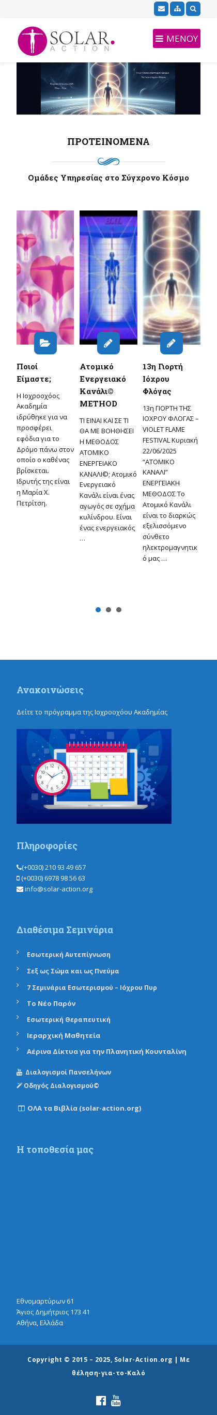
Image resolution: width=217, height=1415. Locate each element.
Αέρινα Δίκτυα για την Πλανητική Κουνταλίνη (107, 1051)
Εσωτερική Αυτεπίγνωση (69, 954)
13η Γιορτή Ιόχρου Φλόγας (163, 378)
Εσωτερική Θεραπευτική (69, 1019)
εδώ (176, 712)
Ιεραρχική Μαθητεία (63, 1035)
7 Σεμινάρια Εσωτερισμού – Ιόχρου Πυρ (92, 987)
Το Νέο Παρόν (51, 1003)
